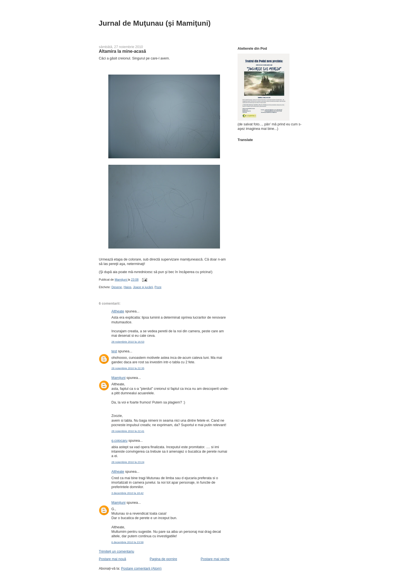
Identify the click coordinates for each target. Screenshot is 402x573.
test (114, 351)
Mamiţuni (118, 378)
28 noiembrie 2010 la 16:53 (127, 341)
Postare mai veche (215, 559)
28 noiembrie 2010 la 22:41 (127, 431)
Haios (127, 287)
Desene (116, 287)
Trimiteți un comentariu (116, 551)
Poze (158, 287)
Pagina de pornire (163, 559)
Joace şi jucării (143, 287)
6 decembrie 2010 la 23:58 (127, 542)
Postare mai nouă (112, 559)
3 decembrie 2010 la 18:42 (127, 493)
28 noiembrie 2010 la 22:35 (127, 368)
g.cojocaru (119, 441)
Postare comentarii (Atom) (141, 568)
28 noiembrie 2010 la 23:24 (127, 462)
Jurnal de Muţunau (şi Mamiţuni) (155, 23)
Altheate (117, 311)
